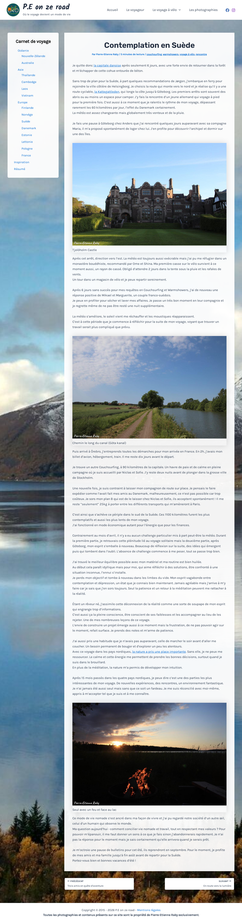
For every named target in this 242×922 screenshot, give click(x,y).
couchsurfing (154, 54)
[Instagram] (233, 10)
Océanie (23, 50)
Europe (22, 102)
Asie (20, 69)
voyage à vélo (187, 54)
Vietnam (27, 95)
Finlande (27, 108)
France (26, 155)
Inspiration (21, 162)
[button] (177, 9)
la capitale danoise (107, 65)
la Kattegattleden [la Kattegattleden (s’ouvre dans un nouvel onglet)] (106, 91)
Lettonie (27, 142)
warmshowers (170, 54)
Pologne (27, 148)
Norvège (27, 114)
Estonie (27, 135)
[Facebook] (227, 10)
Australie (28, 63)
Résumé (19, 169)
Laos (25, 88)
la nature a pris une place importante (159, 651)
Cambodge (29, 82)
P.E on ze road (46, 7)
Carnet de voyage (33, 41)
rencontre (201, 54)
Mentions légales (149, 910)
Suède (26, 121)
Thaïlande (28, 75)
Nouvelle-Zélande (33, 56)
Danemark (29, 128)
